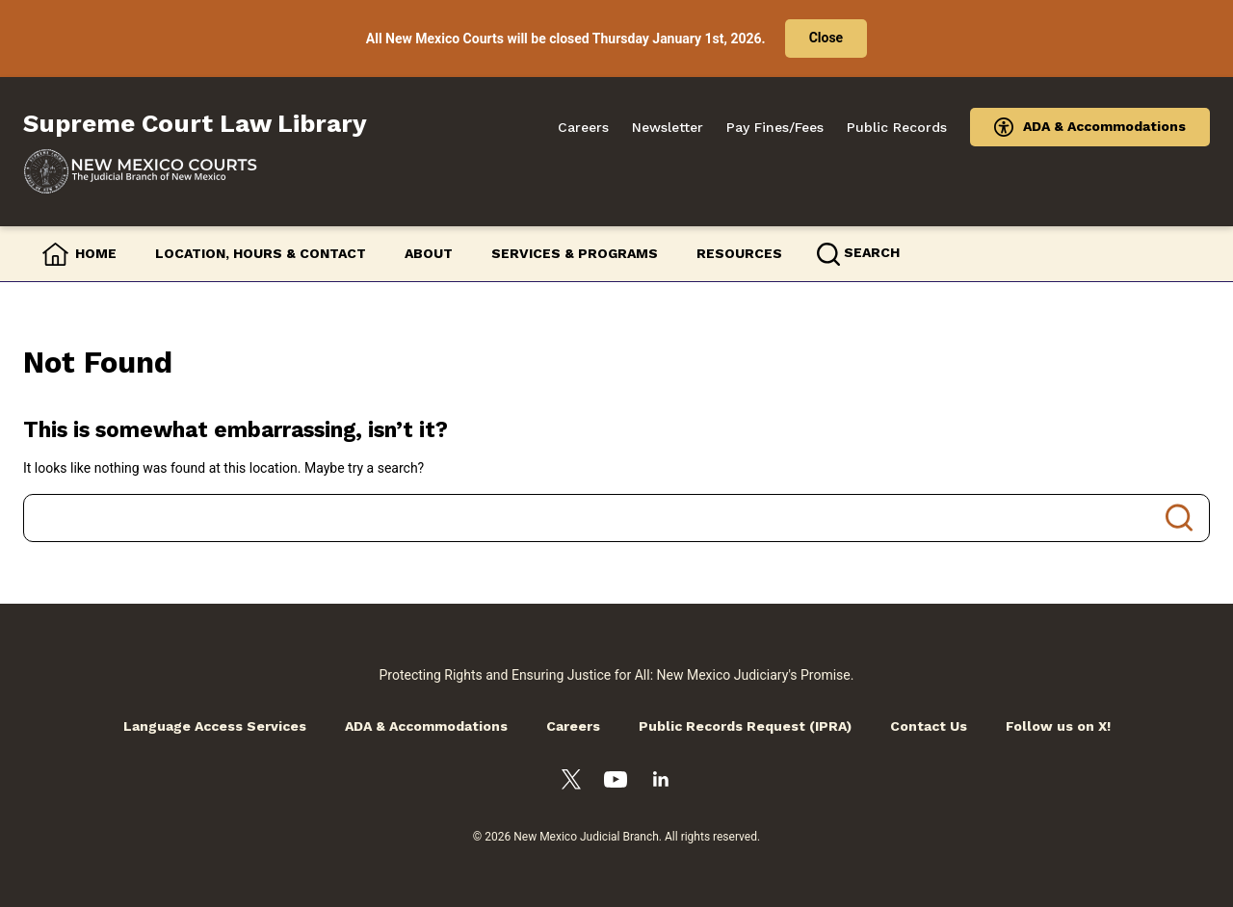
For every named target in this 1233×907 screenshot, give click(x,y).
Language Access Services (214, 726)
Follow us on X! (1058, 726)
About (429, 253)
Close (826, 37)
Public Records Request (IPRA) (745, 726)
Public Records (897, 127)
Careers (583, 127)
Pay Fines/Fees (775, 127)
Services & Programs (574, 253)
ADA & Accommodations (1104, 126)
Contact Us (928, 726)
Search (1179, 518)
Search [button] (872, 252)
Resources (739, 253)
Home (96, 253)
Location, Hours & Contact (260, 253)
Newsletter (667, 127)
